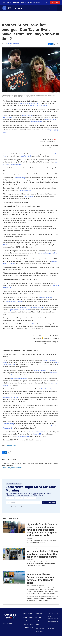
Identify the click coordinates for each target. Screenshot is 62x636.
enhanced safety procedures (48, 253)
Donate (55, 2)
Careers (37, 624)
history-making (27, 115)
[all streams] (59, 8)
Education (29, 521)
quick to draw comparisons (18, 378)
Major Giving (26, 620)
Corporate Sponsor (28, 624)
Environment (30, 572)
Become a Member (28, 617)
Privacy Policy (38, 631)
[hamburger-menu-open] (3, 2)
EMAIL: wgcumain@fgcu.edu (53, 617)
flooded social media (39, 370)
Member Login (51, 625)
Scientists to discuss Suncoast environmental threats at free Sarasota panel (41, 578)
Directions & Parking (53, 621)
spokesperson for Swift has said (20, 310)
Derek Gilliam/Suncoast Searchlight (35, 585)
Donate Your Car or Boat (28, 628)
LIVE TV (46, 2)
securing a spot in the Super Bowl (29, 103)
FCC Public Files (39, 628)
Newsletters (51, 628)
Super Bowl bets (46, 389)
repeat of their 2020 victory (38, 105)
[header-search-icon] (41, 2)
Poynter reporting (8, 424)
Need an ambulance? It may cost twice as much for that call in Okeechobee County (42, 554)
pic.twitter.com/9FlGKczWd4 (49, 142)
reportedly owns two (25, 190)
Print (58, 44)
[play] (4, 8)
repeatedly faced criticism (14, 301)
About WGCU (38, 617)
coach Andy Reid (25, 156)
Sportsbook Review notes (11, 397)
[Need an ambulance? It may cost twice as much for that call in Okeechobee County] (14, 554)
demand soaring (50, 119)
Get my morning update (49, 502)
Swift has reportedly (22, 436)
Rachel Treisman (13, 43)
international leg (20, 178)
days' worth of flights (45, 297)
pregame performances (36, 432)
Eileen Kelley (30, 538)
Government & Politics (33, 548)
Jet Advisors (29, 196)
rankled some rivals (36, 122)
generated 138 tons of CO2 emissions (32, 307)
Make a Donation (27, 613)
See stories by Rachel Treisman (12, 468)
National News (11, 445)
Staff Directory (39, 620)
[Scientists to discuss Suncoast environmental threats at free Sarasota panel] (14, 577)
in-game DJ (37, 434)
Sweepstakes (38, 613)
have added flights (31, 324)
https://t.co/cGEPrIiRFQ (51, 338)
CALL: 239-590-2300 (53, 613)
